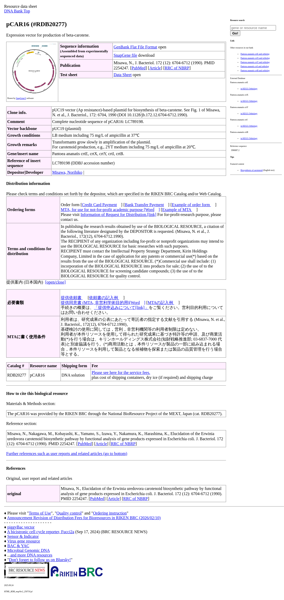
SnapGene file (125, 55)
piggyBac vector (20, 527)
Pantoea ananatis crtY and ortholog (255, 62)
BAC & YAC (18, 546)
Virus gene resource (23, 541)
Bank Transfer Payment (144, 205)
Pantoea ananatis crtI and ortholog (255, 66)
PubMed (139, 68)
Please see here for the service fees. (121, 372)
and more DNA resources (31, 555)
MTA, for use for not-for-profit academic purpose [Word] (110, 209)
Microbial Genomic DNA (28, 550)
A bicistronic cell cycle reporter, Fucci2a (40, 532)
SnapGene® (21, 98)
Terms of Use (40, 513)
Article (155, 68)
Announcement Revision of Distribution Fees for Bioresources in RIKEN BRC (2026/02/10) (84, 518)
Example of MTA (177, 209)
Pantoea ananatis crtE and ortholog (255, 54)
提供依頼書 (72, 297)
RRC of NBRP (177, 68)
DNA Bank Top (17, 11)
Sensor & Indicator (23, 536)
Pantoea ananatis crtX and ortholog (255, 58)
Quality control (68, 513)
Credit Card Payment (99, 205)
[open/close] (55, 282)
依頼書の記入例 (104, 297)
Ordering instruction (110, 513)
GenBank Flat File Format (135, 47)
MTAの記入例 (161, 302)
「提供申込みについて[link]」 (121, 307)
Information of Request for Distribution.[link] (118, 214)
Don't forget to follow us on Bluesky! (40, 560)
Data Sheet (123, 75)
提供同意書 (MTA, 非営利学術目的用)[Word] (103, 302)
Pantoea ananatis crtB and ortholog (255, 70)
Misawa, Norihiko (67, 172)
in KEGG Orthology (249, 89)
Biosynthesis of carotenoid (252, 170)
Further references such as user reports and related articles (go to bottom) (66, 453)
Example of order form (191, 205)
